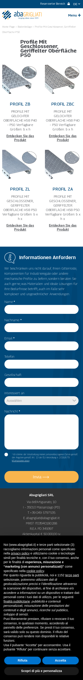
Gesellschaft (12, 375)
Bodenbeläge (25, 26)
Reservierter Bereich (55, 3)
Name (9, 302)
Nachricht (12, 411)
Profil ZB (20, 104)
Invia (37, 477)
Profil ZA (63, 189)
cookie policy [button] (35, 571)
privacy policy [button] (20, 553)
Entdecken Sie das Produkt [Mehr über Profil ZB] (20, 138)
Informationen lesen (20, 460)
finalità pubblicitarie (17, 601)
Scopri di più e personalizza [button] (41, 671)
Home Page (8, 26)
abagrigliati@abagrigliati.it (43, 518)
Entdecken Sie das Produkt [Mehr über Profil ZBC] (63, 138)
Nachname (13, 320)
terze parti (72, 575)
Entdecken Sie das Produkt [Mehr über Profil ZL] (20, 227)
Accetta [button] (60, 660)
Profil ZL (20, 189)
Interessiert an (14, 393)
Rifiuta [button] (22, 660)
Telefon (9, 356)
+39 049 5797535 (42, 512)
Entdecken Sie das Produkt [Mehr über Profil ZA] (63, 227)
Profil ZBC (62, 104)
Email (9, 338)
